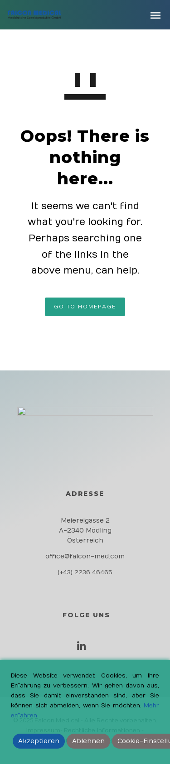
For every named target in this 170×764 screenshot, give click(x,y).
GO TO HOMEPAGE (85, 306)
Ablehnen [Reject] (88, 741)
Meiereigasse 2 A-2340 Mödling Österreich (85, 530)
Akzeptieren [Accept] (38, 741)
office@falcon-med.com (85, 556)
